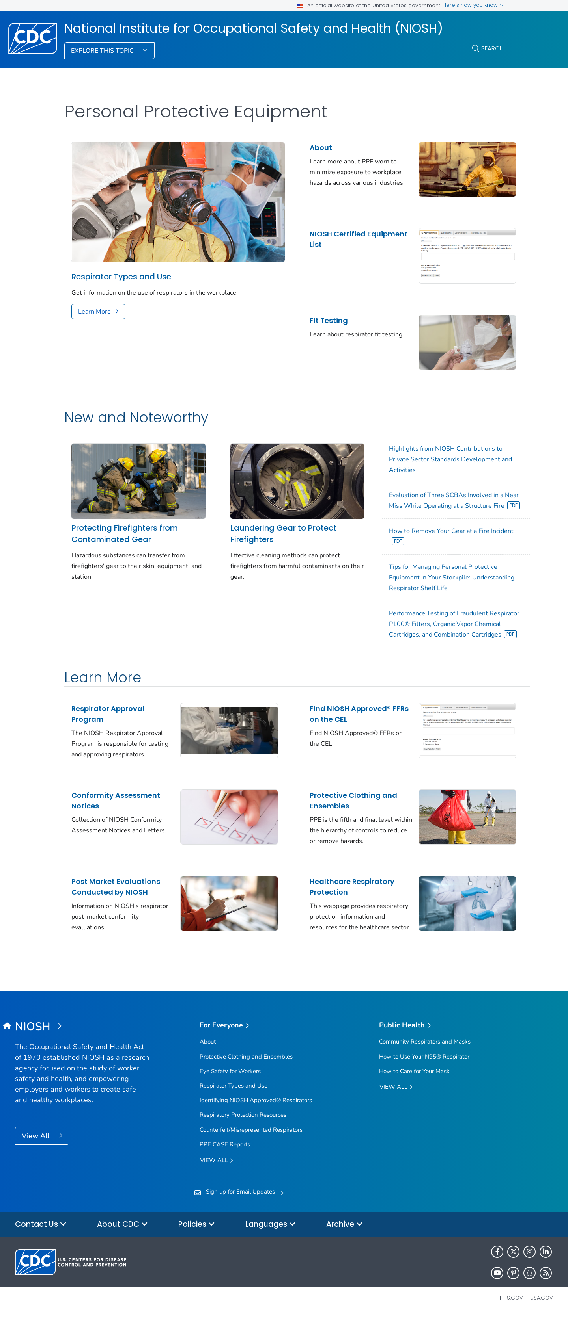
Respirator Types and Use (121, 269)
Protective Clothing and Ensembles (340, 808)
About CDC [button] (122, 1234)
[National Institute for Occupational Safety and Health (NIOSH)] (82, 1036)
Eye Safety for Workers (230, 1081)
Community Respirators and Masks (425, 1052)
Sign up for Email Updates (240, 1201)
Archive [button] (344, 1234)
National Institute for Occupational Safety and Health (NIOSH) (253, 28)
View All (36, 1145)
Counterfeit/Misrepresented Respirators (251, 1140)
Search (492, 48)
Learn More (94, 304)
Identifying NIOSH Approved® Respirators (256, 1110)
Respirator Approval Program (107, 725)
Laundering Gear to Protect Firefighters (274, 518)
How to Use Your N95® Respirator (424, 1066)
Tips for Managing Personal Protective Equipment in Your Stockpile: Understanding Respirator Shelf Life (426, 578)
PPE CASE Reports (225, 1154)
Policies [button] (196, 1234)
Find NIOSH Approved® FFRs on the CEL (337, 725)
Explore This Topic (103, 50)
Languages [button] (270, 1234)
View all (216, 1170)
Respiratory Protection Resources (243, 1125)
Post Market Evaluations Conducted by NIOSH (115, 891)
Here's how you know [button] (473, 5)
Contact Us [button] (41, 1234)
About (308, 147)
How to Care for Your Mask (414, 1081)
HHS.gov (511, 1307)
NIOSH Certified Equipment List (325, 236)
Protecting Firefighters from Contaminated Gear (124, 518)
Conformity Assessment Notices (115, 808)
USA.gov (541, 1307)
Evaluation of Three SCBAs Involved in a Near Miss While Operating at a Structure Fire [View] (431, 496)
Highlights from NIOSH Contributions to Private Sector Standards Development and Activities (433, 449)
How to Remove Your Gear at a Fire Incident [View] (434, 536)
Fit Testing (316, 314)
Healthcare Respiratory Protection (339, 891)
